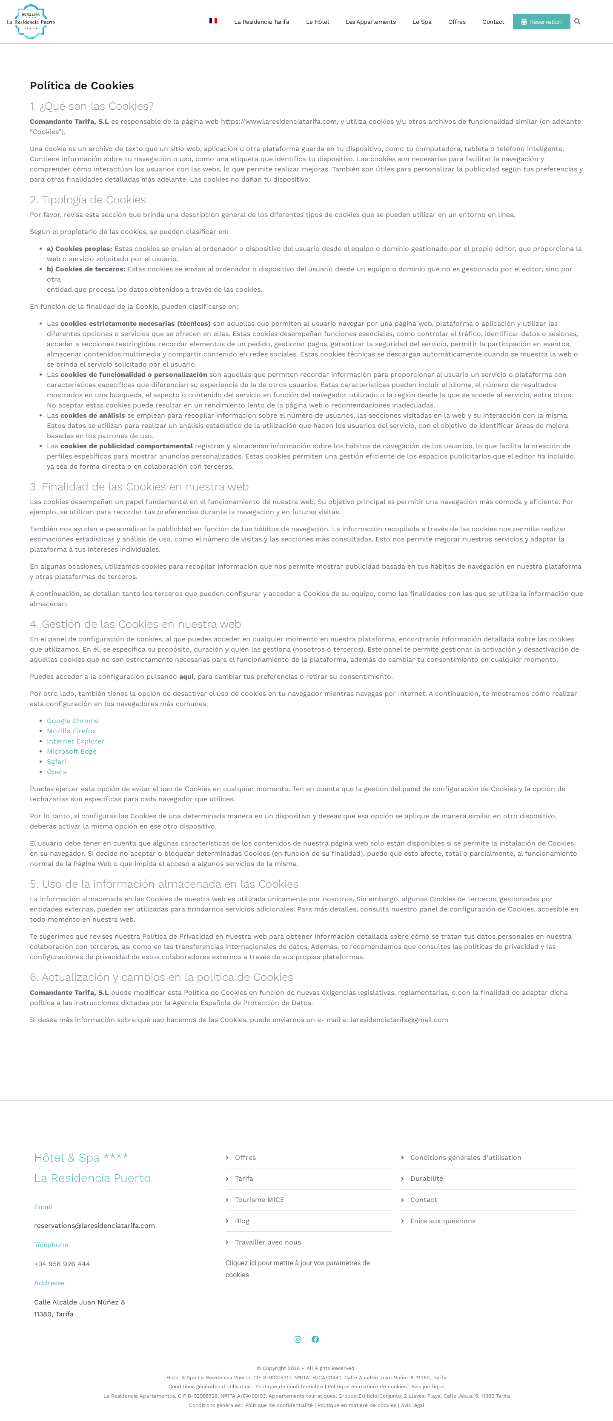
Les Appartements (370, 21)
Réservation (541, 21)
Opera (57, 772)
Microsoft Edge (72, 751)
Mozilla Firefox (71, 731)
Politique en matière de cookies (367, 1387)
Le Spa (421, 21)
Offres (456, 21)
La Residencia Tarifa (261, 21)
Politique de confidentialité (289, 1387)
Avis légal (412, 1405)
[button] (577, 22)
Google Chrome (73, 721)
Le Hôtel (317, 21)
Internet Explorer (76, 741)
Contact (493, 21)
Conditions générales (215, 1405)
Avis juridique (427, 1387)
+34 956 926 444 (62, 1264)
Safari (56, 761)
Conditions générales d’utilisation (210, 1387)
